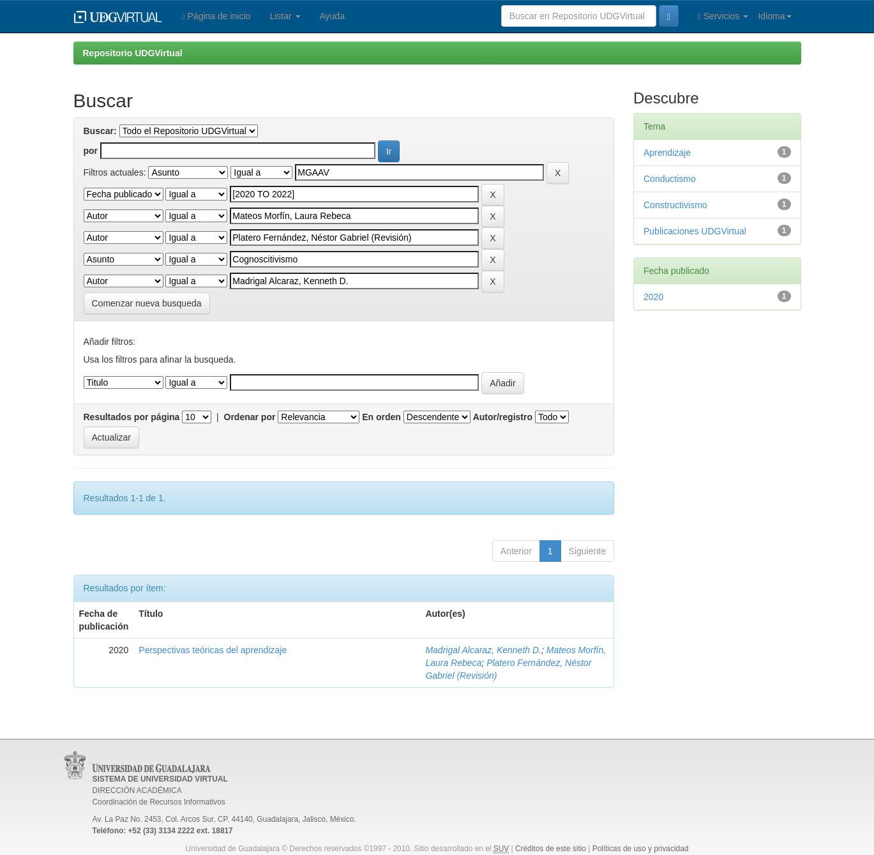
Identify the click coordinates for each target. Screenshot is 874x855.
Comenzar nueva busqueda (147, 303)
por (91, 151)
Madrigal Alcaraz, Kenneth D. (483, 650)
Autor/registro (502, 417)
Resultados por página (132, 417)
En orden (381, 417)
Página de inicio (216, 16)
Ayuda (332, 16)
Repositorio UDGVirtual (133, 53)
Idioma (774, 16)
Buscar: (100, 131)
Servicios (723, 16)
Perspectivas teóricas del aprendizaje (213, 650)
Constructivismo (675, 205)
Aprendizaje (667, 153)
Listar (284, 16)
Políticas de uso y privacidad (640, 848)
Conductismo (670, 179)
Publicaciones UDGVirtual (695, 231)
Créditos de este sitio (550, 848)
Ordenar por (250, 417)
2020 (653, 297)
